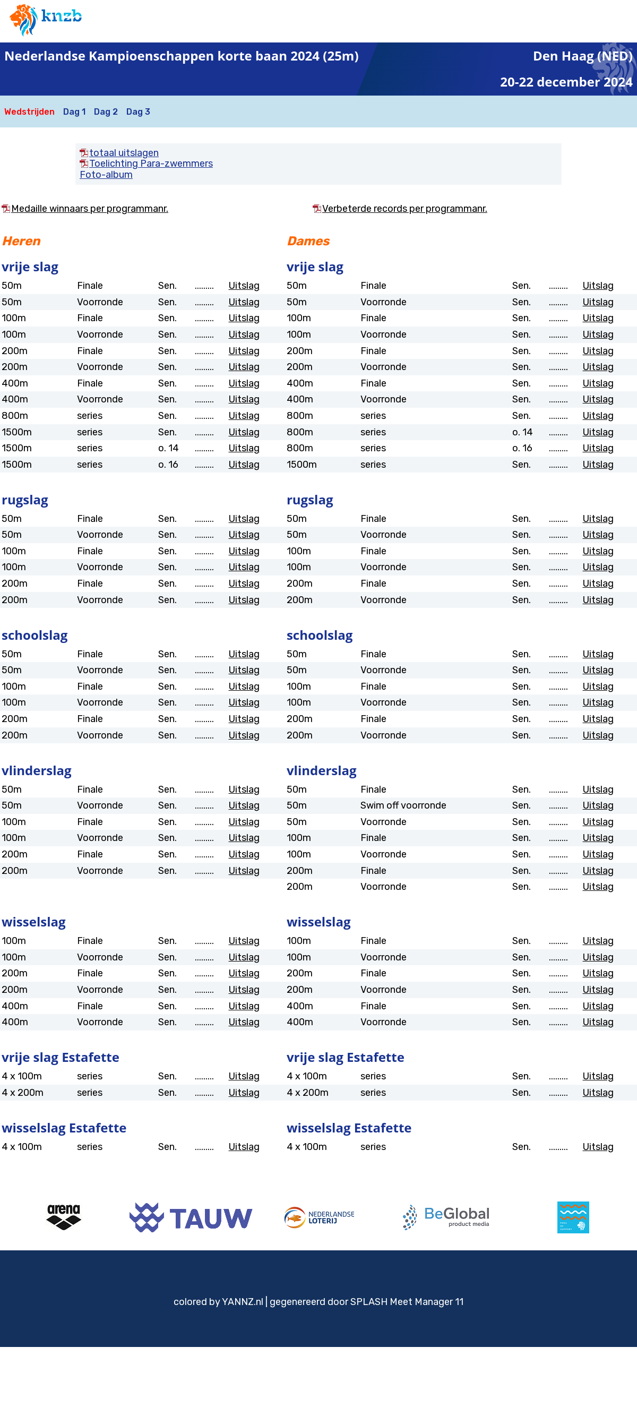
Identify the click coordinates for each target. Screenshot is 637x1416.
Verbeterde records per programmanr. (404, 208)
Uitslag (244, 285)
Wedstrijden (29, 112)
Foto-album (106, 175)
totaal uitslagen (124, 153)
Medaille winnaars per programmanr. (89, 208)
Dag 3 (138, 112)
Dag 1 (74, 112)
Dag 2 (106, 112)
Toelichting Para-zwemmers (151, 163)
